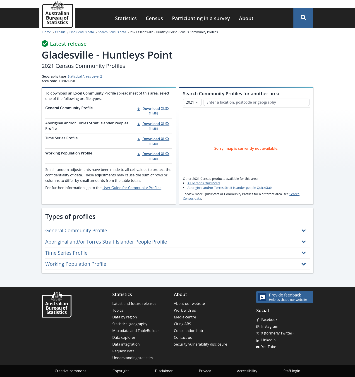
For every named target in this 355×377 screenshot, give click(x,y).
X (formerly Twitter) (277, 333)
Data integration (126, 344)
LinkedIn (268, 339)
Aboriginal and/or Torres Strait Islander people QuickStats (230, 187)
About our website (189, 303)
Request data (123, 351)
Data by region (124, 317)
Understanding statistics (132, 357)
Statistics (126, 18)
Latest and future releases (134, 303)
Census (154, 18)
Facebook (269, 319)
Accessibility (247, 370)
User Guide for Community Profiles (132, 187)
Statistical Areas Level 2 (85, 76)
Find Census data (82, 32)
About (246, 18)
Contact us (183, 337)
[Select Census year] (192, 102)
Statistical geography (129, 323)
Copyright (121, 370)
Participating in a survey (201, 18)
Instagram (269, 326)
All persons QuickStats (203, 183)
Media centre (185, 317)
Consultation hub (188, 330)
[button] (303, 18)
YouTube (268, 346)
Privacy (205, 370)
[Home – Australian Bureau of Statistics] (57, 304)
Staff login (291, 370)
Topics (117, 310)
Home (46, 32)
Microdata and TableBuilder (135, 330)
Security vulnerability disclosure (200, 344)
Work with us (185, 310)
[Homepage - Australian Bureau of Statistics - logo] (57, 14)
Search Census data (112, 32)
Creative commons (70, 370)
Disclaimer (164, 370)
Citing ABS (182, 323)
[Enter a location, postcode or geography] (257, 102)
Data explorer (123, 337)
